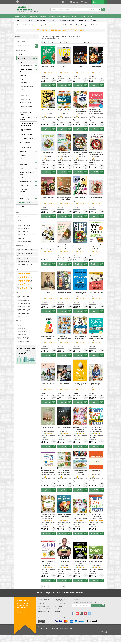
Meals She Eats (64, 383)
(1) (24, 284)
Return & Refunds (23, 609)
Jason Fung (81, 296)
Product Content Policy (66, 628)
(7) (24, 288)
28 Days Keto (48, 245)
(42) (24, 273)
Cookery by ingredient (26, 86)
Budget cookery (24, 79)
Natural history (24, 185)
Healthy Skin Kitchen (64, 427)
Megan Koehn (96, 156)
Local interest (23, 178)
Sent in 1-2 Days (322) (25, 250)
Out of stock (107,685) (24, 264)
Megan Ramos (65, 249)
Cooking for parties (25, 99)
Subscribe (98, 605)
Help (64, 2)
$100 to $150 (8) (23, 300)
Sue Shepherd (97, 565)
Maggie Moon (81, 249)
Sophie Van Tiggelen (65, 474)
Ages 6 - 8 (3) (22, 331)
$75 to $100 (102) (23, 313)
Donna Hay (49, 156)
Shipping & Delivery (24, 607)
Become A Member (44, 606)
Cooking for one (24, 95)
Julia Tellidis (78, 201)
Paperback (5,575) (23, 225)
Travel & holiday (24, 199)
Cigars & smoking (25, 82)
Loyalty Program (86, 16)
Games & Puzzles (55, 16)
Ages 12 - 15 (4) (23, 338)
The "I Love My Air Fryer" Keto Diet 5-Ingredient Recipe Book (80, 338)
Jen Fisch (65, 518)
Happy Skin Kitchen (48, 383)
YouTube (58, 609)
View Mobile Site (44, 611)
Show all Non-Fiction (24, 202)
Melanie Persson (49, 201)
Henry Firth (79, 70)
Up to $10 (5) (22, 316)
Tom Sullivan (62, 387)
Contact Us (21, 612)
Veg (64, 66)
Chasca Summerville (49, 431)
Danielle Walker (97, 387)
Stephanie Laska (96, 431)
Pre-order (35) (22, 258)
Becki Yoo (68, 156)
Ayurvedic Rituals (48, 427)
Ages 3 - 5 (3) (22, 328)
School (51, 20)
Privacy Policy (41, 628)
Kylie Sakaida (97, 201)
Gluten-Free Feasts (48, 197)
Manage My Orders (23, 605)
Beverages (23, 75)
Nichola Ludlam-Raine (97, 249)
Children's (21, 206)
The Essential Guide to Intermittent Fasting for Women (64, 246)
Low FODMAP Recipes (96, 561)
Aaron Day (65, 113)
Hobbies (22, 159)
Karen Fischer (96, 70)
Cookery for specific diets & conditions (92, 25)
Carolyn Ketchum (81, 156)
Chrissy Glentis (65, 201)
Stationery (43, 16)
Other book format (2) (24, 241)
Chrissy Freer (81, 474)
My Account (21, 611)
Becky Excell (81, 431)
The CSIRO (97, 340)
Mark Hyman (81, 387)
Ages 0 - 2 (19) (22, 325)
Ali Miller (61, 156)
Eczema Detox (96, 66)
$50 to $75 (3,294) (23, 310)
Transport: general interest (27, 195)
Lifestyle (40, 25)
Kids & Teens (41, 20)
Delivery (74, 2)
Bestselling (82, 20)
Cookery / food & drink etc (52, 25)
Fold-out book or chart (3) (25, 235)
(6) (24, 277)
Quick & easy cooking (26, 138)
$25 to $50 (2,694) (23, 306)
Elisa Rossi (49, 387)
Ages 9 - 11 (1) (22, 334)
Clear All (35, 36)
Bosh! (80, 66)
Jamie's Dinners (96, 470)
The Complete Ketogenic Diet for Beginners (80, 111)
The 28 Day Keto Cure (64, 292)
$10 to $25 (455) (23, 297)
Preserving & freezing (26, 134)
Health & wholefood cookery (71, 25)
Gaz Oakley (49, 113)
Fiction (18, 20)
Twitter (58, 611)
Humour (22, 168)
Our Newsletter (60, 603)
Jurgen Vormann (65, 296)
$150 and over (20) (24, 303)
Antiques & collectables (26, 65)
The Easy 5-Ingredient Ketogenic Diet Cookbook (64, 516)
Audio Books (33, 16)
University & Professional (66, 20)
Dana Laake (46, 474)
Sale (93, 20)
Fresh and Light (48, 152)
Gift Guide (66, 16)
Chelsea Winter (49, 296)
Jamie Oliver (65, 70)
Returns (84, 2)
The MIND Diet (80, 245)
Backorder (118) (23, 261)
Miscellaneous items (25, 181)
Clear (36, 245)
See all (35, 58)
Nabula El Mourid (49, 70)
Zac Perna (65, 565)
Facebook (59, 606)
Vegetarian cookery (25, 147)
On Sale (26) (22, 216)
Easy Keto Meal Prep (64, 110)
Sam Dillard (81, 340)
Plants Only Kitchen (48, 110)
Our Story (42, 603)
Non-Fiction (28, 20)
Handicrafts (23, 155)
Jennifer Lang (78, 518)
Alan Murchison (97, 296)
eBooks (24, 16)
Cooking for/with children (27, 103)
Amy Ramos (81, 113)
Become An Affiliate (44, 609)
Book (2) (21, 238)
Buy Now (49, 85)
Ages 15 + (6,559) (23, 341)
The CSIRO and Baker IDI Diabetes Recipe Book (96, 111)
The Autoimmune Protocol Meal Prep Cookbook (64, 472)
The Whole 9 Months (80, 514)
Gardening (23, 151)
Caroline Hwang (47, 249)
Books (17, 16)
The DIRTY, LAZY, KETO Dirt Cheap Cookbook (96, 429)
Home (19, 25)
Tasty (48, 292)
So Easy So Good (96, 197)
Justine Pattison (47, 565)
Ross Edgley (81, 565)
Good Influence (64, 561)
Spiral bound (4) (23, 231)
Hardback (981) (23, 228)
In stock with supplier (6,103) (25, 254)
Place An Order (22, 603)
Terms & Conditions (53, 628)
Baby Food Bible (80, 197)
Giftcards (75, 16)
